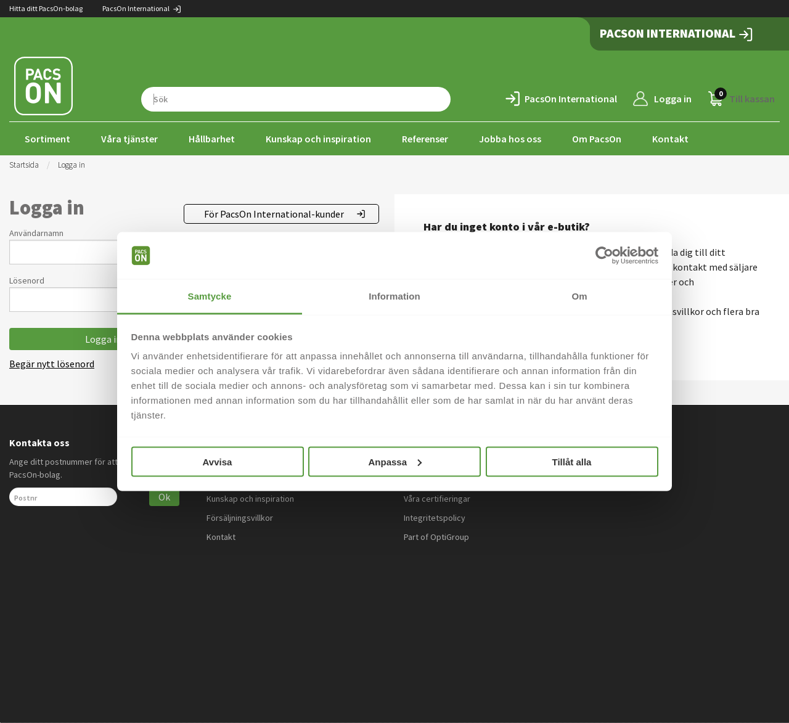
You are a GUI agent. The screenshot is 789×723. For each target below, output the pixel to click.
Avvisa (217, 461)
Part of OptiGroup (436, 536)
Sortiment (47, 139)
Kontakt (670, 139)
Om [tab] (579, 296)
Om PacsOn (596, 139)
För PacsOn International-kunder (274, 214)
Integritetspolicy (434, 517)
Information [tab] (394, 296)
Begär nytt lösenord (51, 363)
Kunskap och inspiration (318, 139)
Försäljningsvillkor (239, 517)
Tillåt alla (572, 461)
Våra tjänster (129, 139)
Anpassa (395, 461)
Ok (164, 497)
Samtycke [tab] (210, 296)
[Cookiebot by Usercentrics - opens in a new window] (604, 256)
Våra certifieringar (437, 498)
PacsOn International (142, 8)
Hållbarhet (212, 139)
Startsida (24, 165)
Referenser (425, 139)
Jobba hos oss (510, 139)
